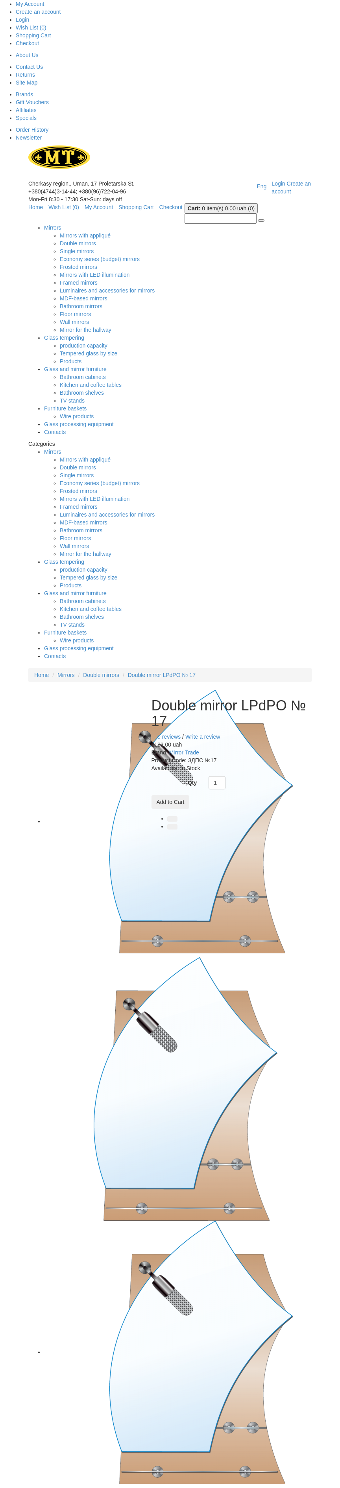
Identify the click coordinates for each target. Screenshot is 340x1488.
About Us (27, 55)
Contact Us (29, 67)
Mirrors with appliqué (85, 235)
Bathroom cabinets (83, 377)
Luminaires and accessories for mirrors (107, 290)
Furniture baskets (65, 408)
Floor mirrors (75, 314)
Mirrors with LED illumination (94, 275)
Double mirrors (78, 243)
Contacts (55, 432)
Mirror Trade (184, 752)
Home (41, 675)
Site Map (26, 82)
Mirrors (52, 227)
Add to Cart (171, 802)
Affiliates (26, 110)
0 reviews (169, 737)
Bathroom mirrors (81, 306)
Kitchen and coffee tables (91, 385)
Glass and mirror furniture (75, 369)
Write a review (202, 737)
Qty (192, 783)
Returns (25, 75)
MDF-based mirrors (83, 298)
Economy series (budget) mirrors (100, 259)
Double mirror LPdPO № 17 (162, 675)
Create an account (38, 12)
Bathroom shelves (82, 393)
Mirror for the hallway (85, 330)
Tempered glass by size (88, 353)
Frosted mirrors (78, 267)
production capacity (83, 345)
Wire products (77, 416)
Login (22, 20)
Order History (32, 130)
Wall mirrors (74, 322)
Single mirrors (77, 251)
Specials (26, 118)
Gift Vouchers (32, 102)
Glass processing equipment (79, 424)
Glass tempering (64, 338)
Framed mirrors (79, 283)
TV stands (72, 400)
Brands (24, 94)
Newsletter (29, 137)
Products (70, 361)
